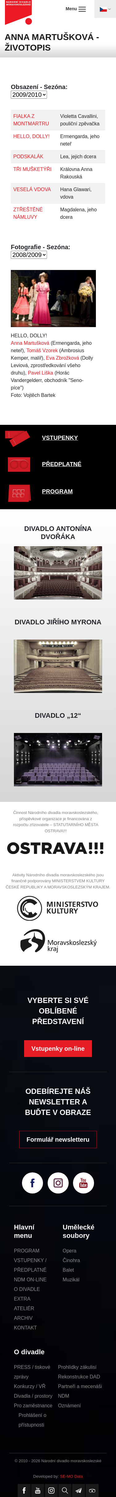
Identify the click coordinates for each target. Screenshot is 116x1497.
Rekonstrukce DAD (79, 1376)
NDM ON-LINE (30, 1279)
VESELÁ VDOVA (32, 189)
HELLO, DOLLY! (31, 136)
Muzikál (71, 1279)
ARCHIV (23, 1318)
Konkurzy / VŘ (29, 1386)
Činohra (71, 1260)
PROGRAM (57, 491)
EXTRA (22, 1298)
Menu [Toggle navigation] (76, 9)
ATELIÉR (24, 1308)
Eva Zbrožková (62, 358)
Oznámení (69, 1405)
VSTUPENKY (60, 437)
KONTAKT (25, 1327)
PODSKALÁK (28, 156)
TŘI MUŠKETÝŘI (32, 169)
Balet (68, 1270)
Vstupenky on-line (57, 1048)
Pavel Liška (40, 372)
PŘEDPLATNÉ (61, 464)
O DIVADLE (27, 1289)
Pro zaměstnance (33, 1405)
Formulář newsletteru (58, 1139)
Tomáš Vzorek (42, 350)
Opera (69, 1250)
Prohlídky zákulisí (77, 1367)
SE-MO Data (71, 1476)
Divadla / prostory (33, 1396)
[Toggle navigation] (105, 9)
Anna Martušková (30, 343)
